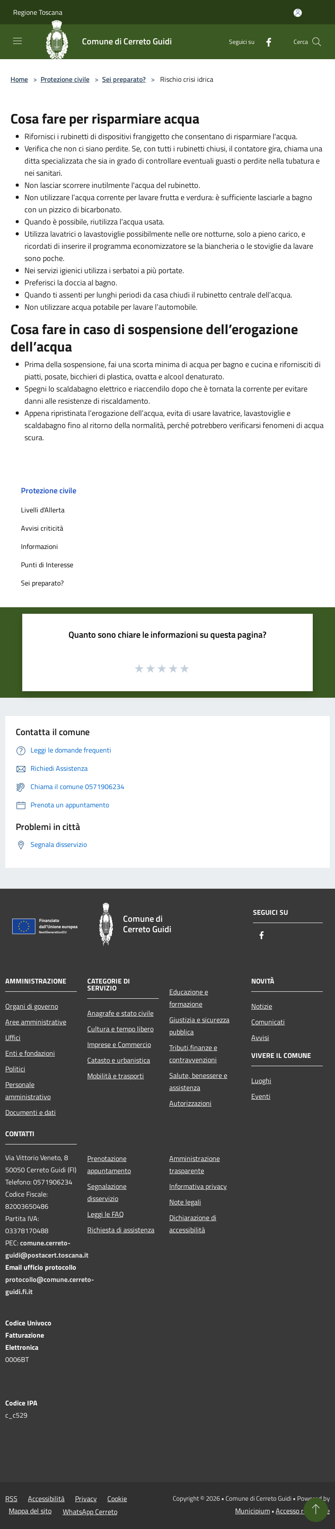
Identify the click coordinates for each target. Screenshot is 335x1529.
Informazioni (39, 546)
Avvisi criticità (42, 528)
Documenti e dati (30, 1112)
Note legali (185, 1202)
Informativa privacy (198, 1186)
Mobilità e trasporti (115, 1076)
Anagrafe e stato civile (120, 1013)
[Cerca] (316, 42)
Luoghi (261, 1080)
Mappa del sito (30, 1511)
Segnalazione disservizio (106, 1192)
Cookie (117, 1498)
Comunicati (268, 1022)
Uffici (13, 1037)
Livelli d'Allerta (43, 510)
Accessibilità (46, 1498)
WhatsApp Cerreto (90, 1511)
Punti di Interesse (47, 564)
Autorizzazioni (190, 1103)
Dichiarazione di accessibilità (192, 1223)
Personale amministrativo (28, 1090)
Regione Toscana (37, 12)
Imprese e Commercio (119, 1044)
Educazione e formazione (188, 998)
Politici (15, 1069)
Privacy (86, 1498)
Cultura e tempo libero (120, 1029)
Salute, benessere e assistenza (198, 1081)
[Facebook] (265, 41)
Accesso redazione (303, 1511)
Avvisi (260, 1037)
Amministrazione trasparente (194, 1164)
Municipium (252, 1511)
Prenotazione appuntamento (109, 1164)
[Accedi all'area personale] (298, 13)
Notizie (261, 1006)
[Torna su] (316, 1510)
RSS (11, 1498)
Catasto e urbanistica (118, 1060)
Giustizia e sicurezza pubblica (199, 1025)
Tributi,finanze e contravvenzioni (193, 1053)
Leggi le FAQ (105, 1214)
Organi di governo (31, 1006)
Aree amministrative (35, 1022)
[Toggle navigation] (17, 41)
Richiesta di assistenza (120, 1230)
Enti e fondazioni (30, 1053)
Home (19, 79)
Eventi (260, 1096)
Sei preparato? (124, 79)
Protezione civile (65, 79)
